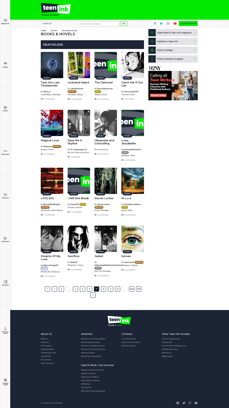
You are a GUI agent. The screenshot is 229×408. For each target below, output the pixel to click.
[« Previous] (47, 289)
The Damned (103, 82)
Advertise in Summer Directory (93, 349)
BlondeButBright (52, 204)
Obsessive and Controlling (104, 142)
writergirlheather (132, 149)
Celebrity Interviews (49, 353)
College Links (167, 342)
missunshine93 (131, 91)
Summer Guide (5, 330)
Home (43, 30)
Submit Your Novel (88, 373)
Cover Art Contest (129, 339)
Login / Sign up (188, 23)
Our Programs (46, 346)
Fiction (5, 109)
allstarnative (103, 204)
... (68, 289)
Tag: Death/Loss (69, 30)
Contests (5, 283)
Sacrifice (73, 256)
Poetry (5, 65)
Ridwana (48, 146)
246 (131, 289)
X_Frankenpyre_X (78, 149)
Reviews (5, 196)
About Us (44, 339)
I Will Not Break (78, 198)
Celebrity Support (47, 349)
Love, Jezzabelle (128, 142)
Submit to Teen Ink (163, 41)
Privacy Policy (46, 360)
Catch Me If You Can (132, 84)
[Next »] (93, 295)
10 (118, 289)
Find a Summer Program (165, 59)
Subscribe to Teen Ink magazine (93, 391)
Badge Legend (167, 356)
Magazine (5, 21)
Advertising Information (90, 342)
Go (123, 23)
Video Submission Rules (90, 380)
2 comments (48, 154)
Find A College (160, 50)
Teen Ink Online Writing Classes (174, 346)
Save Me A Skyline (75, 142)
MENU (47, 23)
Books (54, 30)
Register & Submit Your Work (92, 370)
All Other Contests (129, 346)
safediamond (76, 88)
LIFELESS (47, 198)
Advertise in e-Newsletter (91, 356)
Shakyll (73, 262)
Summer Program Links (171, 339)
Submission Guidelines (90, 377)
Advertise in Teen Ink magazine (93, 339)
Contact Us (45, 342)
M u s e (126, 198)
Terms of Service (47, 363)
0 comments (48, 99)
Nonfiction (5, 152)
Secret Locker (104, 198)
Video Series (167, 353)
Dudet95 (74, 204)
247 (138, 289)
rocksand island (78, 82)
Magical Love (50, 140)
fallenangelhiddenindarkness (108, 265)
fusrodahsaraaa (105, 88)
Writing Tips (85, 384)
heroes (126, 256)
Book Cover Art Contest (131, 342)
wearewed (129, 262)
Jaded (98, 256)
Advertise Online (87, 353)
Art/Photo (5, 239)
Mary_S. (47, 91)
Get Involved (86, 387)
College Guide (5, 382)
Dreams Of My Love (50, 258)
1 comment (127, 99)
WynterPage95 (51, 265)
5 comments (48, 276)
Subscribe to (169, 32)
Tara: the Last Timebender (50, 84)
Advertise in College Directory (93, 346)
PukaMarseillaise (132, 204)
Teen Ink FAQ (46, 356)
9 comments (75, 212)
